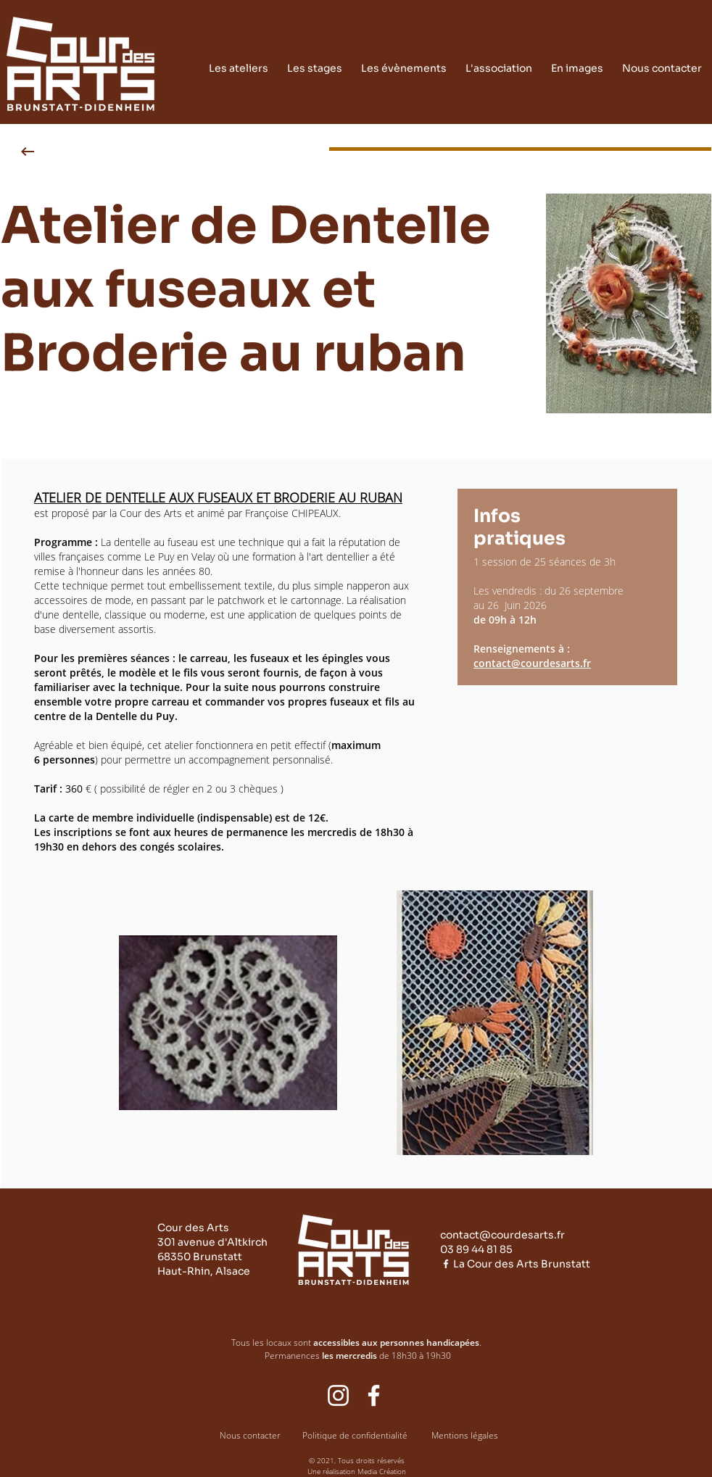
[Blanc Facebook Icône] (446, 1264)
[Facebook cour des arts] (374, 1395)
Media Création (381, 1471)
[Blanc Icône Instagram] (338, 1395)
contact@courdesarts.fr (532, 663)
